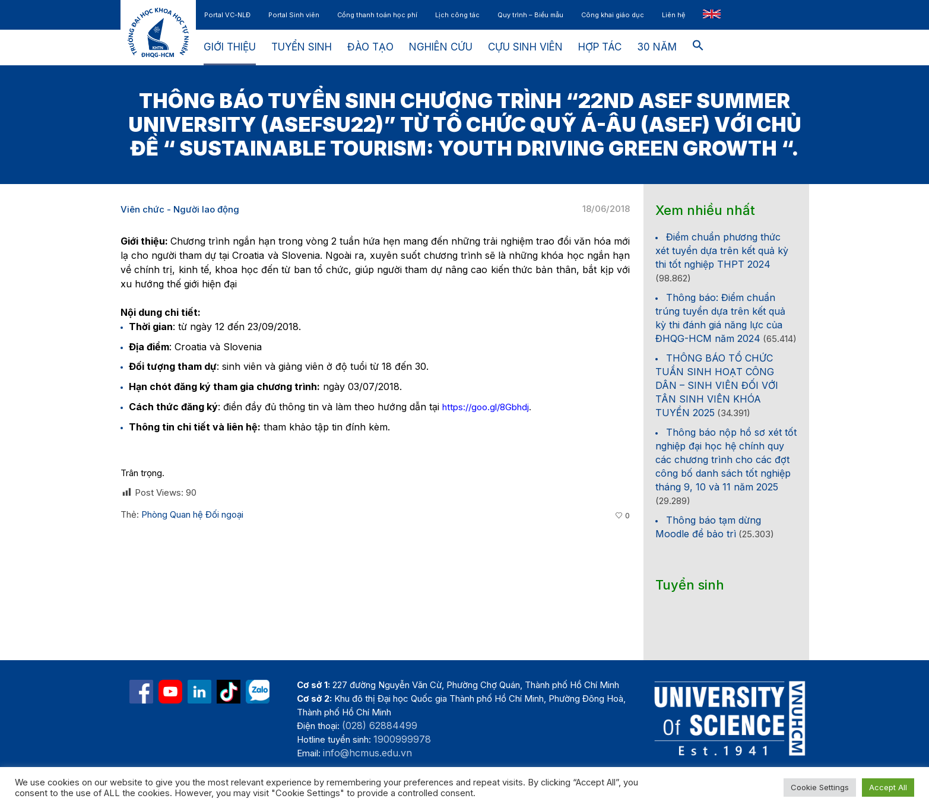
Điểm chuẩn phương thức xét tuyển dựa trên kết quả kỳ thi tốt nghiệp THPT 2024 (721, 250)
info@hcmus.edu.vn (367, 753)
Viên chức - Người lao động (180, 209)
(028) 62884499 (379, 725)
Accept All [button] (888, 787)
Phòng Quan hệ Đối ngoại (192, 514)
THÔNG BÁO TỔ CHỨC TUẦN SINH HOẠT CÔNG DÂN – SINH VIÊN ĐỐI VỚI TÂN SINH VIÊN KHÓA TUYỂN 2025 (716, 385)
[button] (698, 47)
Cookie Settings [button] (820, 787)
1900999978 (402, 739)
